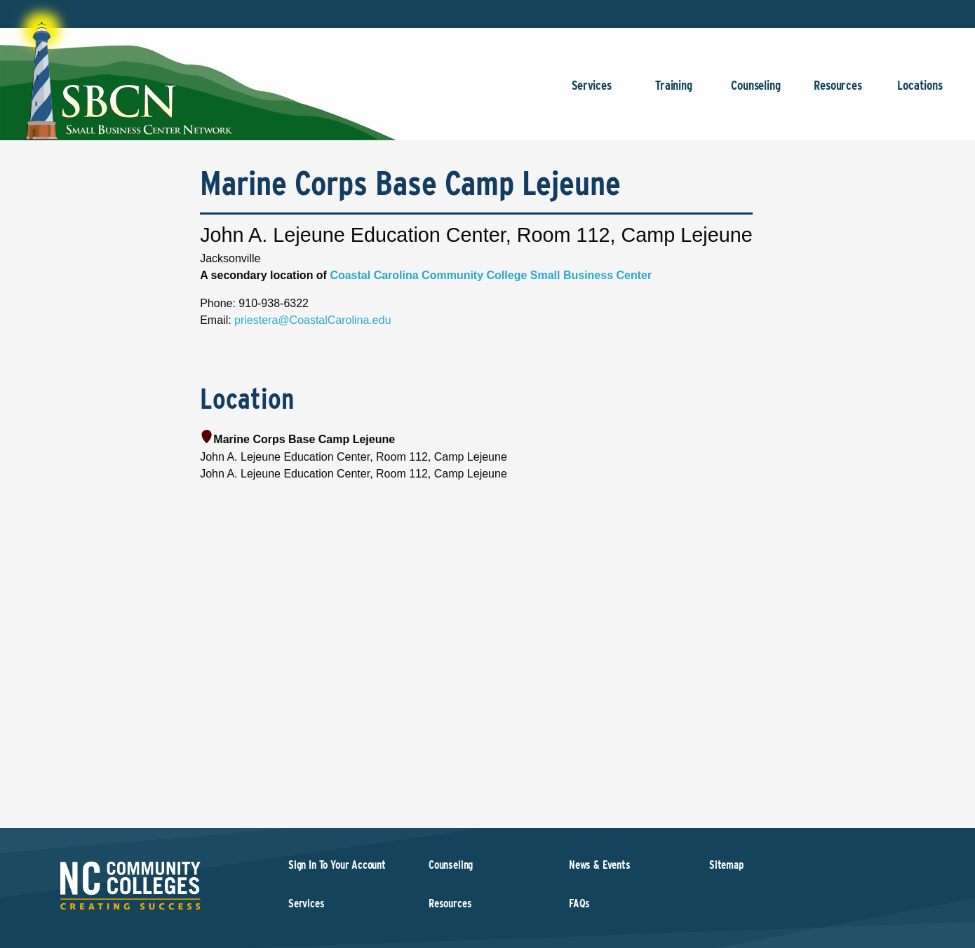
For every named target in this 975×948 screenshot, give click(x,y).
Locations (920, 92)
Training (674, 92)
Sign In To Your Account (337, 865)
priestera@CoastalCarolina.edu (312, 320)
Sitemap (726, 865)
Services (592, 92)
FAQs (579, 903)
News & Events (600, 865)
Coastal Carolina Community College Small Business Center (491, 275)
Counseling (756, 92)
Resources (838, 92)
